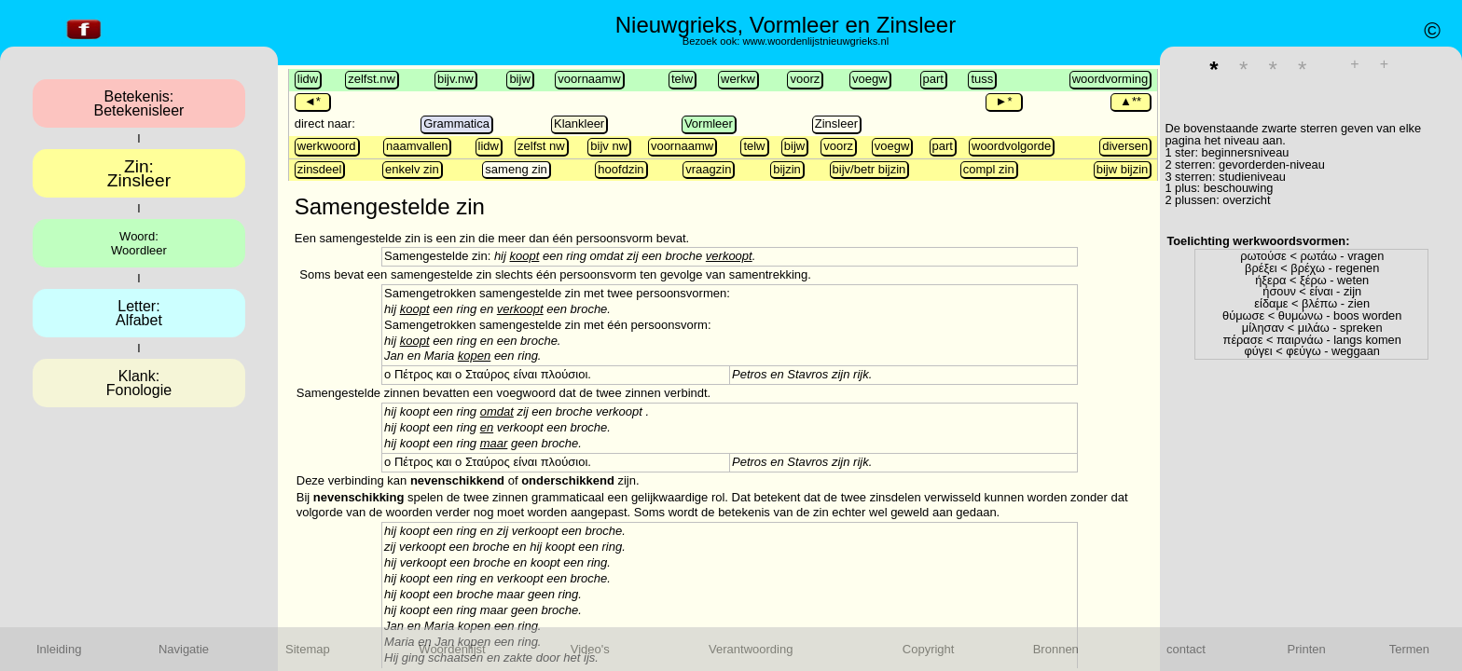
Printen (1307, 649)
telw (682, 79)
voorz (805, 79)
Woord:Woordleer (139, 243)
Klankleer (579, 123)
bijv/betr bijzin (869, 169)
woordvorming (1110, 79)
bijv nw (609, 146)
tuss (982, 79)
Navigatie (184, 649)
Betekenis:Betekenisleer (138, 103)
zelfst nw (541, 146)
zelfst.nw (371, 79)
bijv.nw (455, 79)
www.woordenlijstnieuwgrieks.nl (815, 41)
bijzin (787, 169)
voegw (870, 79)
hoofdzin (620, 169)
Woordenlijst (452, 649)
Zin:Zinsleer (139, 173)
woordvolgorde (1011, 146)
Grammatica (456, 123)
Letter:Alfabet (139, 313)
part (933, 79)
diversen (1125, 146)
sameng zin (515, 169)
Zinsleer (836, 123)
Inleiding (58, 649)
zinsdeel (319, 169)
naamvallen (417, 146)
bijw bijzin (1122, 169)
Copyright (929, 649)
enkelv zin (412, 169)
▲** (1130, 101)
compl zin (988, 169)
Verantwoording (751, 649)
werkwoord (326, 146)
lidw (307, 79)
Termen (1409, 649)
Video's (590, 649)
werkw (738, 79)
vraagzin (708, 169)
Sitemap (307, 649)
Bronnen (1056, 649)
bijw (519, 79)
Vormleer (708, 123)
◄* (312, 101)
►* (1003, 101)
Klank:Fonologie (139, 383)
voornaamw (589, 79)
